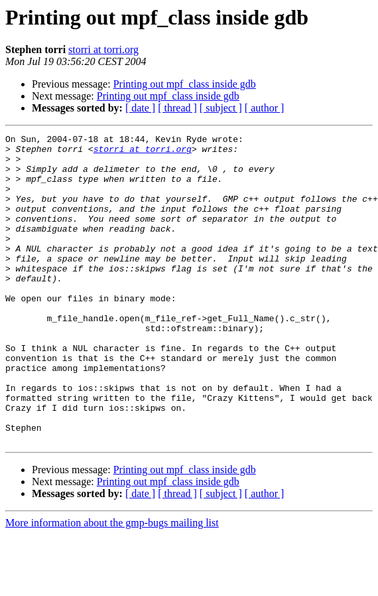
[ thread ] (177, 107)
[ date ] (140, 107)
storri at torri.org (103, 49)
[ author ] (264, 107)
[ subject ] (221, 107)
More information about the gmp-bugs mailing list (112, 584)
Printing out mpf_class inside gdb (184, 84)
